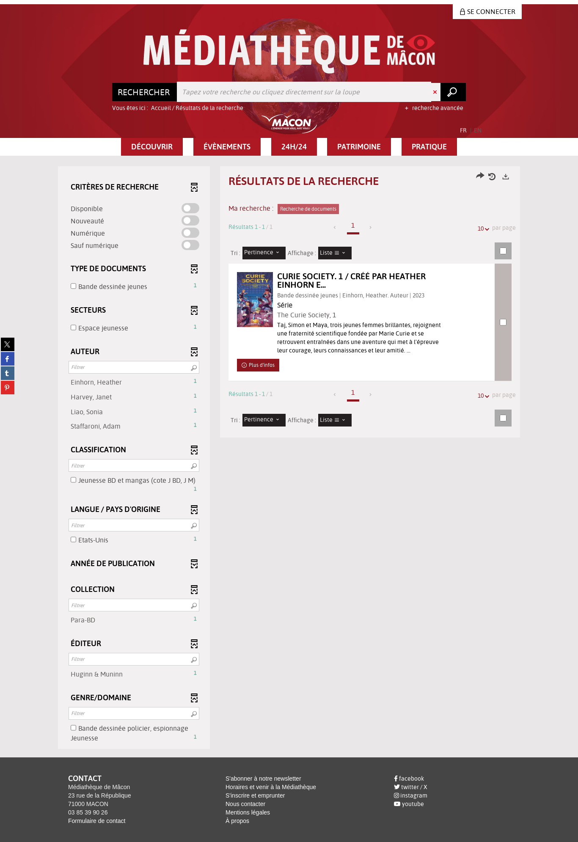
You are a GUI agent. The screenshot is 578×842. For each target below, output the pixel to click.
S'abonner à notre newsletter (263, 778)
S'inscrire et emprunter (255, 795)
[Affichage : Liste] (335, 253)
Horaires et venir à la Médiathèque (271, 787)
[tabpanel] (289, 458)
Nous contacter (245, 804)
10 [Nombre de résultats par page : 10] (482, 228)
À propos (237, 820)
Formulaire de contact (96, 820)
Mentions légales (248, 812)
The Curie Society (314, 315)
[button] (152, 147)
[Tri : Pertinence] (264, 253)
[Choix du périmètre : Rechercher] (144, 92)
